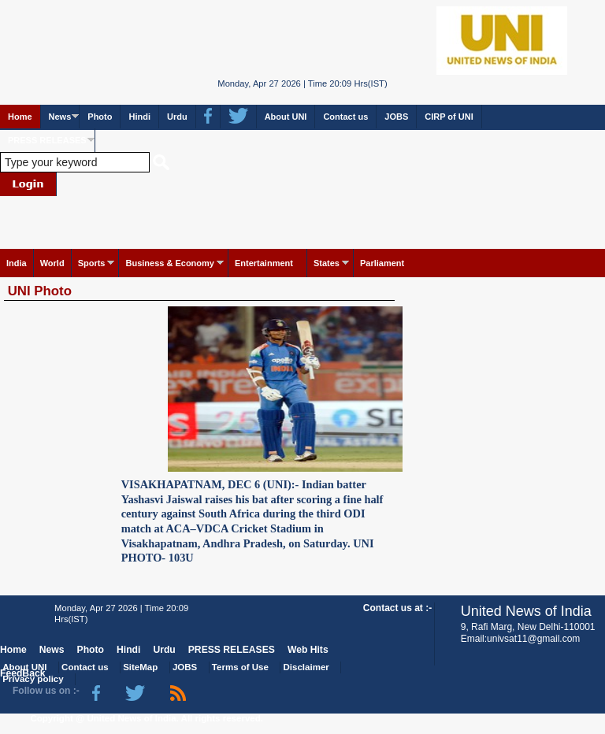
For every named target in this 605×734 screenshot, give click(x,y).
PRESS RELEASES (47, 140)
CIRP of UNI (449, 116)
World (52, 263)
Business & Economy (169, 263)
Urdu (177, 116)
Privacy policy (32, 679)
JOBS (396, 116)
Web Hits (308, 649)
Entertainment (264, 263)
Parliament (382, 263)
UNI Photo (40, 291)
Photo (99, 116)
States (327, 263)
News (60, 116)
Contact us (345, 116)
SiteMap (140, 667)
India (16, 263)
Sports (92, 263)
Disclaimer (306, 667)
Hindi (139, 116)
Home (20, 116)
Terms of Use (240, 667)
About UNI (286, 116)
